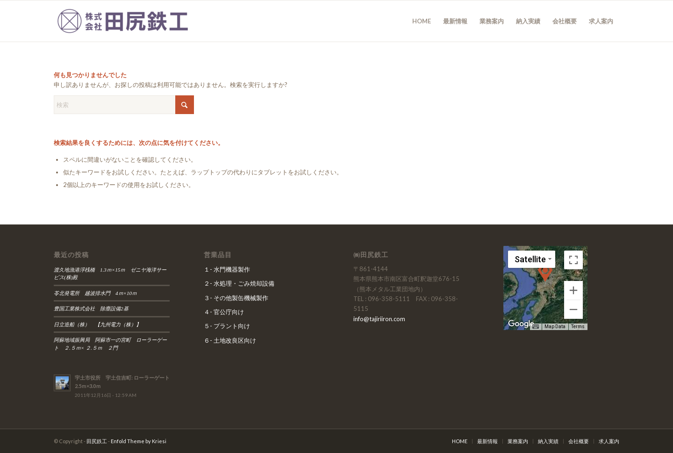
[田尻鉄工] (124, 21)
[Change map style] (531, 259)
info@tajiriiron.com (379, 319)
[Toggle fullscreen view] (573, 260)
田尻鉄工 (96, 441)
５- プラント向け (227, 326)
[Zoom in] (573, 290)
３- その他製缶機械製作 (236, 298)
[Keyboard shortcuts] (535, 327)
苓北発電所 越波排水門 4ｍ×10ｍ (95, 293)
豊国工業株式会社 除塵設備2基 (91, 308)
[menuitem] (421, 21)
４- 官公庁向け (224, 312)
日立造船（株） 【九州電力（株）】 (100, 324)
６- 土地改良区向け (230, 340)
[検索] (124, 104)
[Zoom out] (573, 309)
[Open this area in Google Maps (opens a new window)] (521, 324)
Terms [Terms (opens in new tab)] (578, 326)
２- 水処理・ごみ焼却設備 (239, 283)
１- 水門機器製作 (227, 269)
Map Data (555, 326)
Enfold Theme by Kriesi (138, 441)
